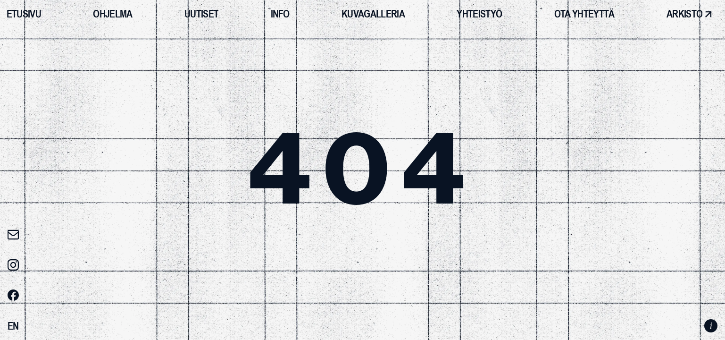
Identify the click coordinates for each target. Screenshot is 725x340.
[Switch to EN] (13, 326)
